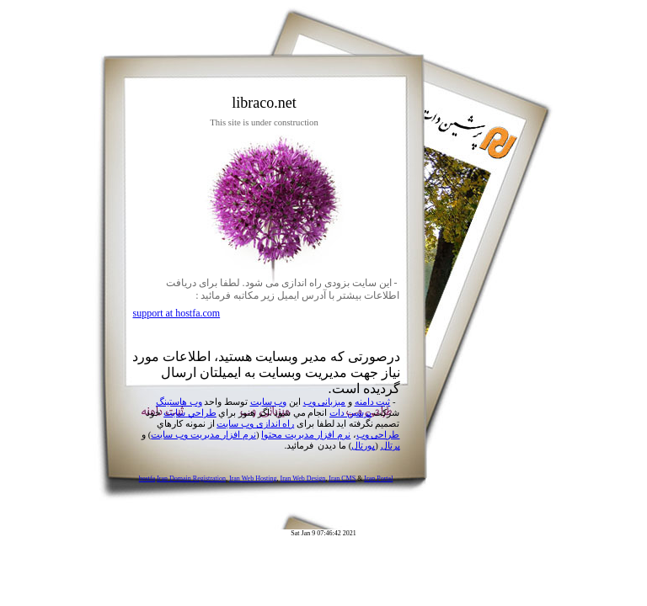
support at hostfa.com (177, 313)
